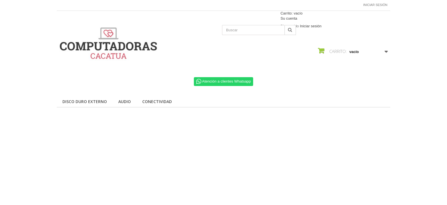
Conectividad (157, 101)
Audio (124, 101)
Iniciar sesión (375, 5)
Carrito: (291, 13)
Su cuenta (289, 18)
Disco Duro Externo (84, 101)
